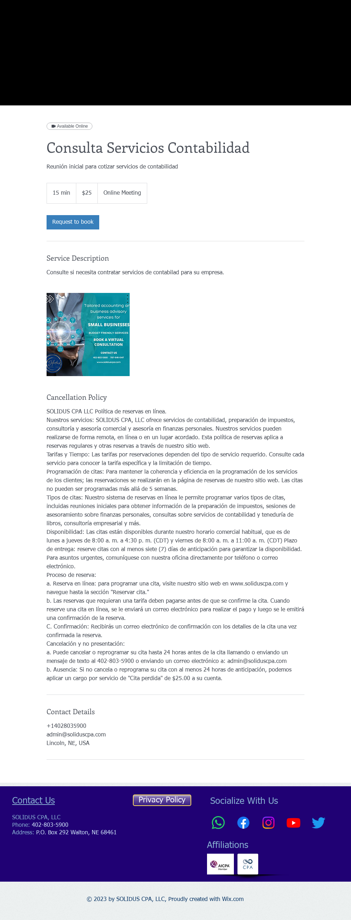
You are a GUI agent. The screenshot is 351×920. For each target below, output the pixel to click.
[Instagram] (268, 823)
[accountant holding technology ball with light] (88, 334)
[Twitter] (319, 823)
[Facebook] (243, 823)
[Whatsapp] (218, 823)
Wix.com (233, 899)
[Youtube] (293, 823)
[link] (73, 222)
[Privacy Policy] (162, 800)
